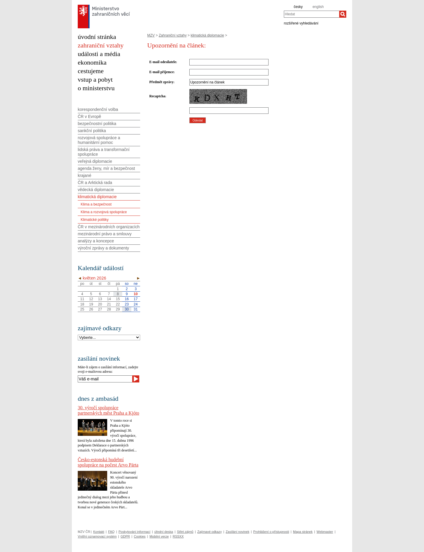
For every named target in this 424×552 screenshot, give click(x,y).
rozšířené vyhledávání (301, 23)
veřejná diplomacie (95, 161)
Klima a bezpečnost (96, 204)
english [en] (318, 7)
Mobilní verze (159, 536)
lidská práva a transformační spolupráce (104, 152)
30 (127, 309)
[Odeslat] (135, 378)
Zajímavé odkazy (209, 531)
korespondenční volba (98, 109)
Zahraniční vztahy (173, 35)
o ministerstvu (96, 88)
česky (298, 7)
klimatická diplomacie (207, 35)
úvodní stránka (97, 36)
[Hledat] (342, 14)
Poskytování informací (134, 531)
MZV (151, 35)
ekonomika (92, 62)
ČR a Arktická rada (95, 182)
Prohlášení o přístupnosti (271, 531)
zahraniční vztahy (101, 45)
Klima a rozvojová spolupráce (104, 212)
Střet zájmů (185, 531)
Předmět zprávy (161, 82)
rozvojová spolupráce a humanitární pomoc (99, 140)
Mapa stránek (303, 531)
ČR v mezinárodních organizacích (109, 226)
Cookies (140, 536)
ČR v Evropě (89, 116)
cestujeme (91, 71)
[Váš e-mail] (105, 378)
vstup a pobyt (95, 79)
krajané (84, 175)
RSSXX (178, 536)
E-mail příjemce (161, 72)
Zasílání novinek (237, 531)
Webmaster (325, 531)
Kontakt (98, 531)
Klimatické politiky (95, 220)
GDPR (125, 536)
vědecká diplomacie (96, 189)
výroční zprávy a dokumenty (103, 248)
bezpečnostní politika (97, 123)
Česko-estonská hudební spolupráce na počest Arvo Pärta (108, 462)
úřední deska (163, 531)
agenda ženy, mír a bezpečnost (106, 168)
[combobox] (311, 14)
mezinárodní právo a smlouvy (105, 233)
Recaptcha (157, 96)
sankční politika (92, 130)
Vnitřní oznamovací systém (97, 536)
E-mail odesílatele (162, 62)
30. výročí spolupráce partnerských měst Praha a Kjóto (108, 410)
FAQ (111, 531)
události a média (99, 54)
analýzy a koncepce (96, 241)
